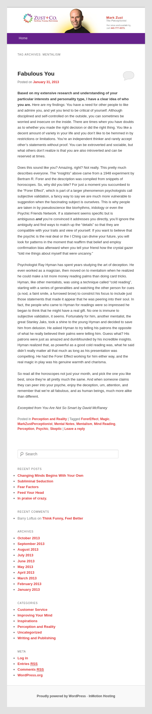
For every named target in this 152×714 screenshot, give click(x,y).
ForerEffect (89, 419)
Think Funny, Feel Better (62, 518)
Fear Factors (28, 487)
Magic (105, 419)
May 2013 (25, 567)
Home (23, 38)
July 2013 (26, 555)
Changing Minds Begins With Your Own (51, 475)
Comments (31, 669)
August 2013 (28, 549)
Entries (28, 664)
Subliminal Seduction (35, 481)
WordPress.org (30, 675)
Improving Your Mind (35, 615)
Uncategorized (30, 632)
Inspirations (28, 621)
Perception (26, 429)
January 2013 (29, 590)
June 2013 (26, 561)
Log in (23, 658)
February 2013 (29, 584)
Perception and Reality (49, 419)
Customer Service (33, 610)
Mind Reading (104, 424)
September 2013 (31, 544)
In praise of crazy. (32, 498)
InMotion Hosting (102, 696)
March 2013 (27, 578)
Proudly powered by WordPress (61, 696)
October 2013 (29, 538)
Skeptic (56, 429)
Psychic (42, 429)
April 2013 (26, 572)
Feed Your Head (31, 493)
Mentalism (84, 424)
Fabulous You (36, 73)
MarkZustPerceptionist (35, 424)
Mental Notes (64, 424)
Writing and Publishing (37, 638)
